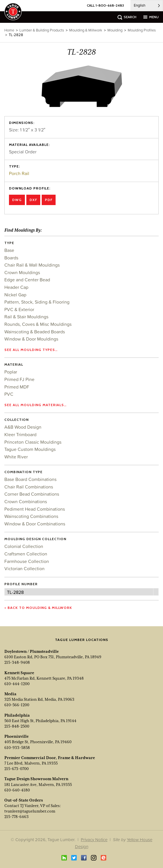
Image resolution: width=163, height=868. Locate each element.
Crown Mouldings (22, 272)
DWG (17, 200)
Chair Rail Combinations (28, 486)
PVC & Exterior (19, 309)
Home (9, 30)
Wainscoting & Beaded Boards (34, 331)
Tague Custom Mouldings (30, 449)
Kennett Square (19, 672)
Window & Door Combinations (34, 523)
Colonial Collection (23, 546)
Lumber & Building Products (41, 30)
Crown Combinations (25, 501)
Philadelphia (17, 715)
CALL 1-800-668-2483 (105, 5)
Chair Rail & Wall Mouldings (32, 264)
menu (154, 17)
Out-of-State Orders (23, 800)
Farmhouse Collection (26, 561)
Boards (11, 257)
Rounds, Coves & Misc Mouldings (38, 324)
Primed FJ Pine (19, 379)
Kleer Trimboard (20, 434)
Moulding (114, 30)
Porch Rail (19, 173)
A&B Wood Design (22, 426)
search (130, 17)
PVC (8, 394)
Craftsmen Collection (25, 553)
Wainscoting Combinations (31, 516)
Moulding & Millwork (85, 30)
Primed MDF (16, 386)
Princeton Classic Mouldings (32, 441)
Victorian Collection (24, 568)
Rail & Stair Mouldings (26, 316)
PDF (48, 200)
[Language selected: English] (147, 5)
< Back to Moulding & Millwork (38, 607)
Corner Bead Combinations (31, 493)
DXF (33, 200)
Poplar (10, 371)
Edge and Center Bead (27, 279)
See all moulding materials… (35, 405)
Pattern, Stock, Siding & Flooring (36, 301)
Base (9, 250)
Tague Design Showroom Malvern (36, 778)
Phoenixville (16, 736)
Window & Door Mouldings (31, 338)
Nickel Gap (15, 294)
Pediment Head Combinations (34, 508)
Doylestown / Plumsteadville (31, 651)
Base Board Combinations (30, 479)
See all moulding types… (31, 349)
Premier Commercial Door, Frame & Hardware (49, 757)
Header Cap (16, 287)
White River (16, 456)
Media (10, 694)
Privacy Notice (94, 839)
